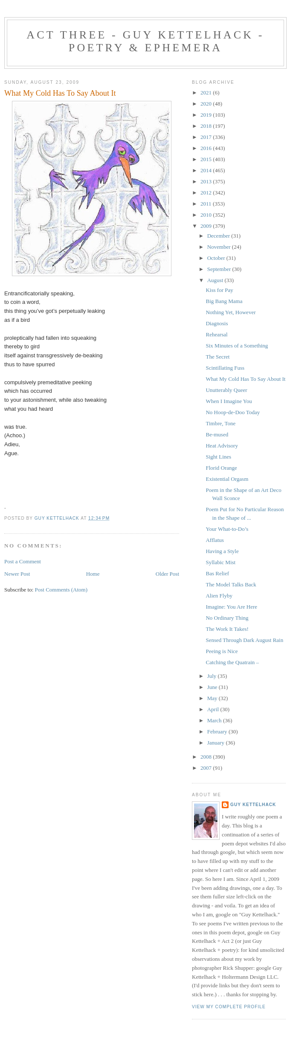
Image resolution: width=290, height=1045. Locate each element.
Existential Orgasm (227, 479)
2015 (206, 159)
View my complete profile (229, 1006)
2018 (206, 126)
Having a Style (222, 551)
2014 (206, 170)
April (213, 709)
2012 (206, 192)
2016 (206, 148)
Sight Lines (218, 456)
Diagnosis (217, 323)
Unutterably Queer (226, 390)
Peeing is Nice (222, 651)
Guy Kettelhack (253, 804)
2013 (206, 181)
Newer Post (17, 574)
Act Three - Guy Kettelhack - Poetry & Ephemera (145, 41)
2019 (206, 115)
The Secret (217, 356)
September (219, 269)
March (215, 720)
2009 (206, 226)
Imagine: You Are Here (231, 606)
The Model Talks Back (231, 584)
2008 (206, 757)
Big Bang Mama (224, 301)
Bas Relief (217, 573)
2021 (206, 92)
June (213, 687)
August (216, 280)
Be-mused (217, 434)
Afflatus (214, 540)
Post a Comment (22, 561)
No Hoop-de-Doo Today (233, 412)
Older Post (167, 574)
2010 (206, 215)
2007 (206, 768)
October (216, 258)
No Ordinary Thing (227, 618)
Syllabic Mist (220, 562)
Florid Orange (221, 468)
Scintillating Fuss (225, 368)
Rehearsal (216, 334)
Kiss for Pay (219, 290)
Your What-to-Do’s (227, 529)
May (213, 698)
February (218, 731)
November (219, 247)
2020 (206, 103)
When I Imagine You (229, 401)
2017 (206, 137)
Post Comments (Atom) (61, 589)
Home (93, 574)
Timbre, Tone (220, 423)
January (216, 742)
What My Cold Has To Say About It (245, 379)
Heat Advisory (222, 445)
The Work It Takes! (227, 629)
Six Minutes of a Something (237, 345)
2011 (206, 203)
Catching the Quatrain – (232, 662)
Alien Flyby (219, 595)
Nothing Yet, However (230, 312)
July (212, 676)
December (219, 236)
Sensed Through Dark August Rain (244, 640)
